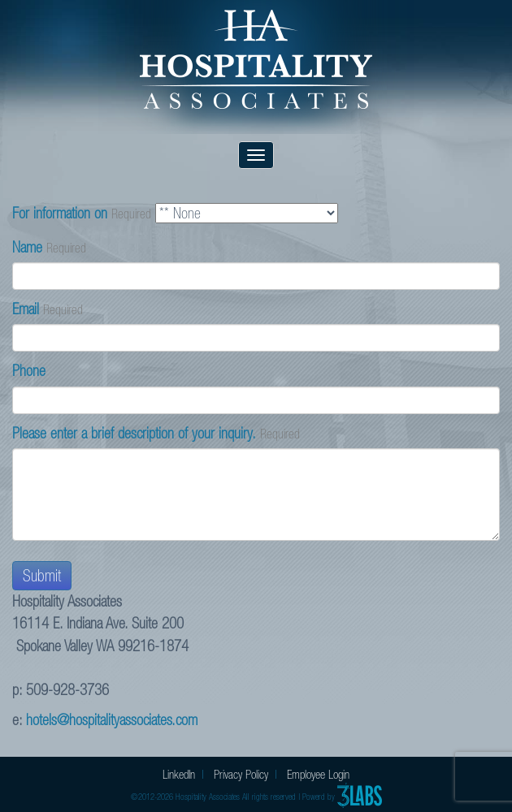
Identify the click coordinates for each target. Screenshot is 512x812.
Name (27, 247)
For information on (59, 213)
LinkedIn (179, 774)
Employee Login (318, 774)
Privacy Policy (241, 774)
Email (25, 308)
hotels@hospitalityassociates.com (111, 719)
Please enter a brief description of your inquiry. (134, 433)
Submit (42, 576)
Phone (29, 370)
